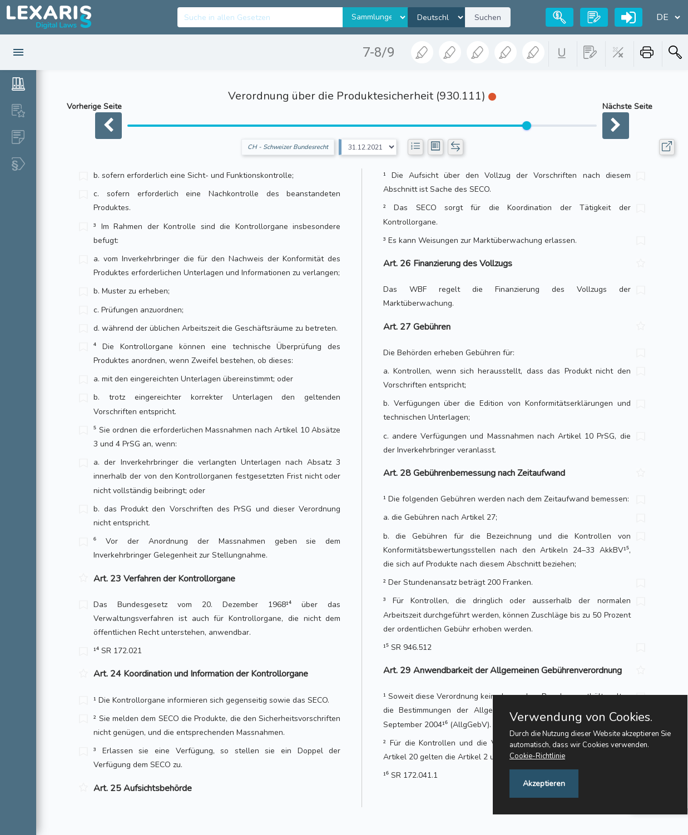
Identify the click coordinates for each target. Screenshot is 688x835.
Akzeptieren (544, 783)
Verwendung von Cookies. (580, 717)
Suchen (487, 17)
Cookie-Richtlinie (537, 756)
